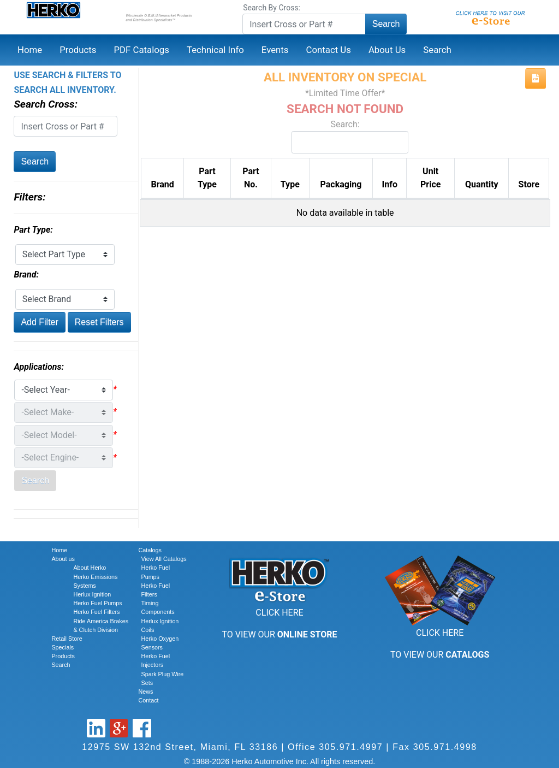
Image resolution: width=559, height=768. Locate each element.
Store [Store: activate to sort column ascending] (529, 184)
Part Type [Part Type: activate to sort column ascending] (207, 178)
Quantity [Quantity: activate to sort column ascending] (481, 184)
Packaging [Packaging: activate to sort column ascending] (341, 184)
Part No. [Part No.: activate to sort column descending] (250, 178)
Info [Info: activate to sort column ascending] (389, 184)
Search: (345, 136)
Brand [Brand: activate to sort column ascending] (162, 184)
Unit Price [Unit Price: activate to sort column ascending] (430, 178)
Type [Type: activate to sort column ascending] (290, 184)
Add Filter (39, 322)
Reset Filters (99, 322)
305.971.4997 (351, 747)
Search (386, 23)
